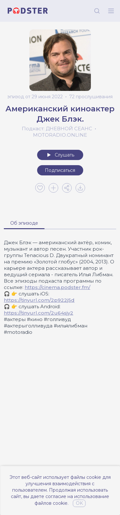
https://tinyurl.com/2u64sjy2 (38, 313)
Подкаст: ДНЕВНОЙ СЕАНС (57, 128)
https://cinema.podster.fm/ (57, 287)
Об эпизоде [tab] (24, 223)
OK (79, 503)
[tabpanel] (60, 287)
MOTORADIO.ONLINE (60, 135)
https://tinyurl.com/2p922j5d (39, 300)
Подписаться (60, 170)
